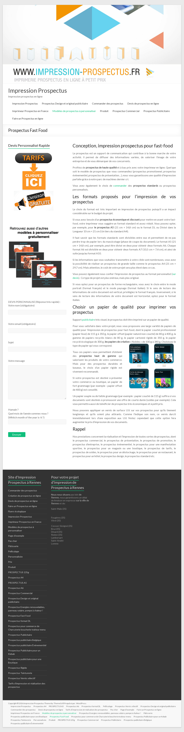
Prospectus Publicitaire (156, 110)
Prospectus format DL (19, 621)
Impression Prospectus (37, 90)
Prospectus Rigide (17, 667)
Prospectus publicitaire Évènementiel (27, 645)
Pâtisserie (13, 546)
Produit (104, 110)
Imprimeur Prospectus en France (30, 110)
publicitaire (88, 319)
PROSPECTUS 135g (18, 572)
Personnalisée (15, 556)
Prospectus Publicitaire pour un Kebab (150, 716)
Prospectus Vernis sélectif (21, 678)
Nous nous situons (61, 494)
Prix (10, 561)
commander (120, 185)
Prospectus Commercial (126, 110)
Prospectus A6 (15, 588)
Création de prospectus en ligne (24, 495)
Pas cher (12, 541)
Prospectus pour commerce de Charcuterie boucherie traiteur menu (101, 716)
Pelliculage (13, 551)
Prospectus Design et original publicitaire (65, 103)
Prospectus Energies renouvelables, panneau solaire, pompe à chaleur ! (110, 713)
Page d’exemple (16, 535)
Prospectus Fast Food (19, 615)
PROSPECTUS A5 (17, 582)
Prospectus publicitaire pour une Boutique (29, 716)
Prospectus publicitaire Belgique (24, 640)
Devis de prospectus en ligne (143, 103)
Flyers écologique (17, 511)
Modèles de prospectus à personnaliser (74, 110)
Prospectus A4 (15, 577)
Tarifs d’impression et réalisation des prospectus (87, 709)
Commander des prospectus (107, 103)
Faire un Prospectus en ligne (27, 118)
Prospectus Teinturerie (20, 673)
